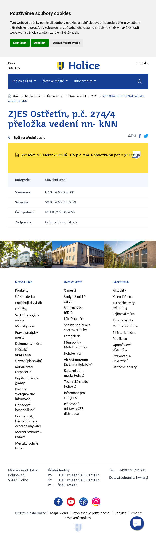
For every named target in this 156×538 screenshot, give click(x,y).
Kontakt (142, 63)
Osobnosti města (125, 326)
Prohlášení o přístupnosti (91, 513)
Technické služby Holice (76, 384)
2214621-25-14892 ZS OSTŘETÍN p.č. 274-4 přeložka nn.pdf (71, 155)
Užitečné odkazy (125, 367)
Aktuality (119, 290)
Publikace (120, 338)
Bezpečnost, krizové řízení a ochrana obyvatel (28, 421)
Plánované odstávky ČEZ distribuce (73, 409)
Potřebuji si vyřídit (28, 303)
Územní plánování (28, 361)
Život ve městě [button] (53, 81)
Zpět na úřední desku (30, 137)
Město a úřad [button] (22, 81)
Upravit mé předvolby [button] (66, 42)
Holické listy (72, 353)
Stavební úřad (77, 96)
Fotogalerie (72, 336)
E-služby (21, 309)
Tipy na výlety (123, 320)
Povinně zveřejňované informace (25, 394)
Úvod (16, 96)
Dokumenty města (28, 343)
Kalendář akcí (122, 296)
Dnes (14, 65)
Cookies (120, 513)
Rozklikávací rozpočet (24, 369)
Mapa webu (59, 513)
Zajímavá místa (124, 314)
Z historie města (124, 332)
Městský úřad (25, 326)
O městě (70, 290)
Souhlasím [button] (20, 42)
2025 (94, 96)
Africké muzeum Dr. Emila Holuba (76, 362)
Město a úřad (33, 96)
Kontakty (21, 290)
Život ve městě (73, 282)
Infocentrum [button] (83, 81)
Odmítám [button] (40, 42)
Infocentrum (121, 282)
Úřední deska (55, 96)
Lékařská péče (74, 318)
